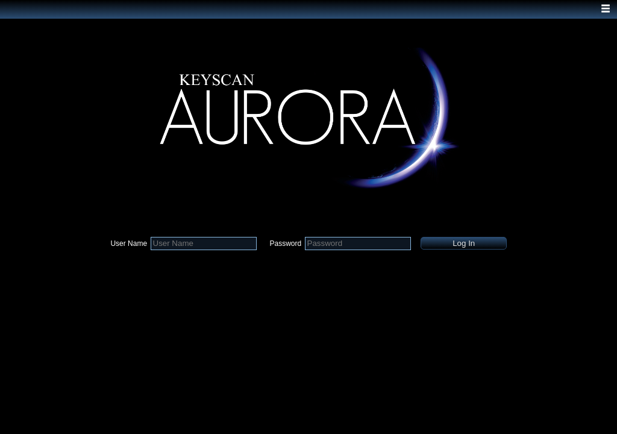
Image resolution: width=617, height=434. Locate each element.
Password (285, 243)
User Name (128, 243)
